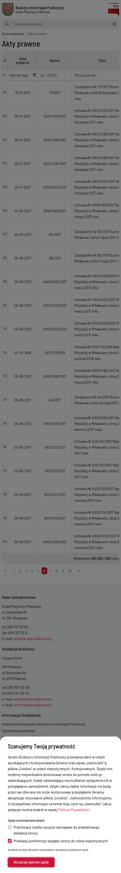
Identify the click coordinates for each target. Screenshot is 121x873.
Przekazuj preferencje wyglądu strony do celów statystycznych (58, 840)
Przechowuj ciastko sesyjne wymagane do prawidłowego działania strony (54, 830)
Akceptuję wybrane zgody (31, 862)
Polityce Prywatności (74, 809)
